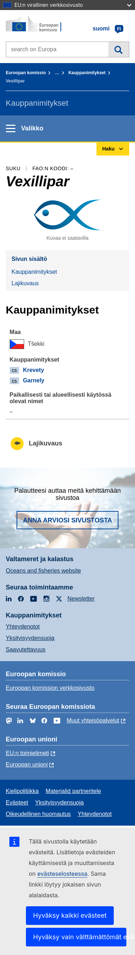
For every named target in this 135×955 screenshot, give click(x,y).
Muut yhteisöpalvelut (93, 720)
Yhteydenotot (23, 627)
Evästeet (17, 802)
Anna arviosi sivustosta (67, 520)
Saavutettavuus (25, 649)
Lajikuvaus (25, 283)
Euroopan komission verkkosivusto (50, 688)
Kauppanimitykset (86, 72)
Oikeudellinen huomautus (38, 814)
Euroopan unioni (27, 764)
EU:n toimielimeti (27, 753)
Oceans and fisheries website (43, 571)
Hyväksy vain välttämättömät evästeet (79, 937)
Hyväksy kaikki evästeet (70, 915)
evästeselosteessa (62, 873)
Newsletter (81, 599)
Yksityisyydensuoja (30, 638)
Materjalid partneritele (73, 791)
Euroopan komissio (26, 72)
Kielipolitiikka (22, 791)
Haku (118, 49)
